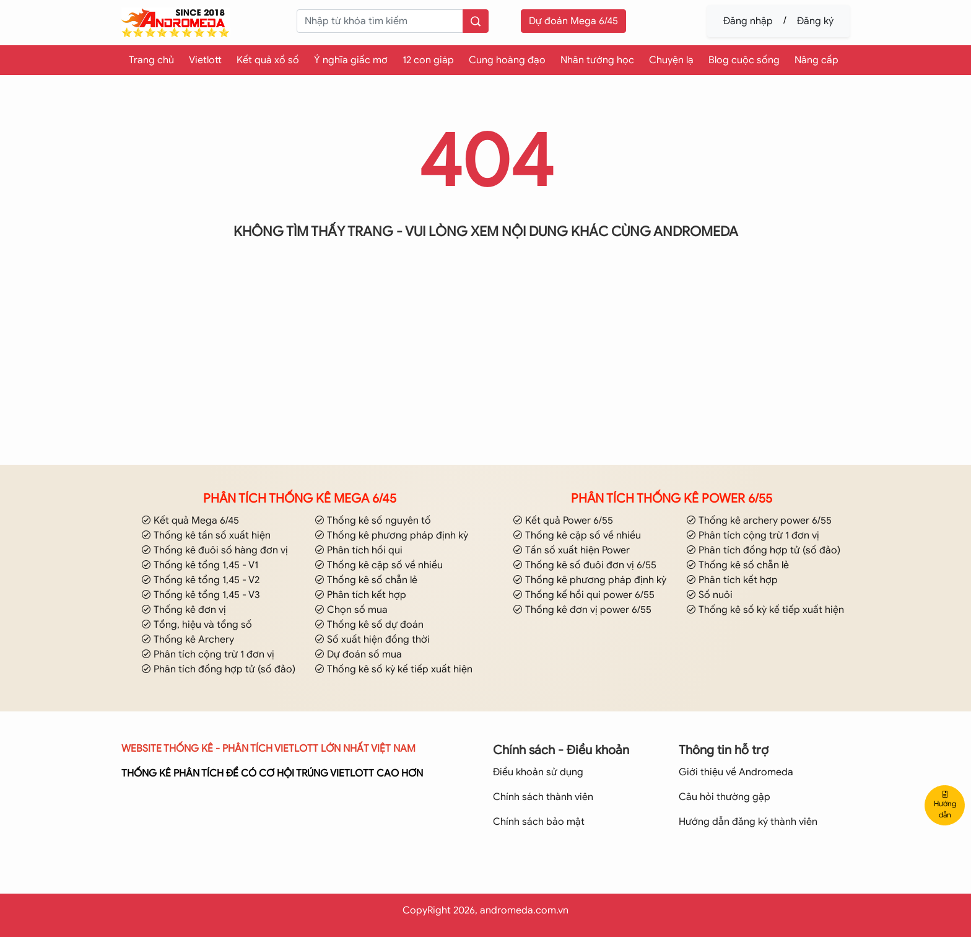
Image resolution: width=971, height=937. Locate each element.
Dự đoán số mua (358, 654)
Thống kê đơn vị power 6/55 (582, 610)
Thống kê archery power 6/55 (759, 520)
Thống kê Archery (187, 639)
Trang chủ (151, 60)
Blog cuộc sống (744, 60)
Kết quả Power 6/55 (563, 520)
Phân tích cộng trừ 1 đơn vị (207, 654)
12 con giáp (428, 60)
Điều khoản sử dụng (538, 772)
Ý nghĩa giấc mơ (351, 60)
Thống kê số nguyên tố (373, 520)
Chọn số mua (351, 610)
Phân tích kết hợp (360, 595)
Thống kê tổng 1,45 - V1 (199, 565)
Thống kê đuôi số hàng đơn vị (214, 550)
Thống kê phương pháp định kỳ (391, 535)
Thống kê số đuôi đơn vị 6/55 (584, 565)
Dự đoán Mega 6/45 (573, 21)
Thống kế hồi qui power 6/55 (584, 595)
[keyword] (380, 21)
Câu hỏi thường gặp (724, 797)
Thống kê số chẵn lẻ (366, 580)
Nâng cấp (816, 60)
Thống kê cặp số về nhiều (379, 565)
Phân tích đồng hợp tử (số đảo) (218, 669)
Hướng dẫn (945, 805)
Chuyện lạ (671, 60)
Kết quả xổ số (268, 60)
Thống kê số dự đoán (369, 624)
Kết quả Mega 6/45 (190, 520)
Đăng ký (815, 21)
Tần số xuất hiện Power (571, 550)
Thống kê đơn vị (183, 610)
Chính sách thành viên (543, 797)
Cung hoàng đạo (507, 60)
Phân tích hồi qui (359, 550)
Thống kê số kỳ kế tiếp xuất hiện (393, 669)
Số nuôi (709, 595)
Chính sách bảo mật (539, 822)
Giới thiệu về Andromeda (736, 772)
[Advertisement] (485, 368)
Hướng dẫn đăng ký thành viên (748, 822)
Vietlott (205, 60)
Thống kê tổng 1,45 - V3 (200, 595)
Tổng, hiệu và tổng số (196, 624)
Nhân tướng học (597, 60)
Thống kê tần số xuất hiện (206, 535)
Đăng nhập (748, 21)
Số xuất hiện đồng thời (372, 639)
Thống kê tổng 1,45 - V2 (200, 580)
